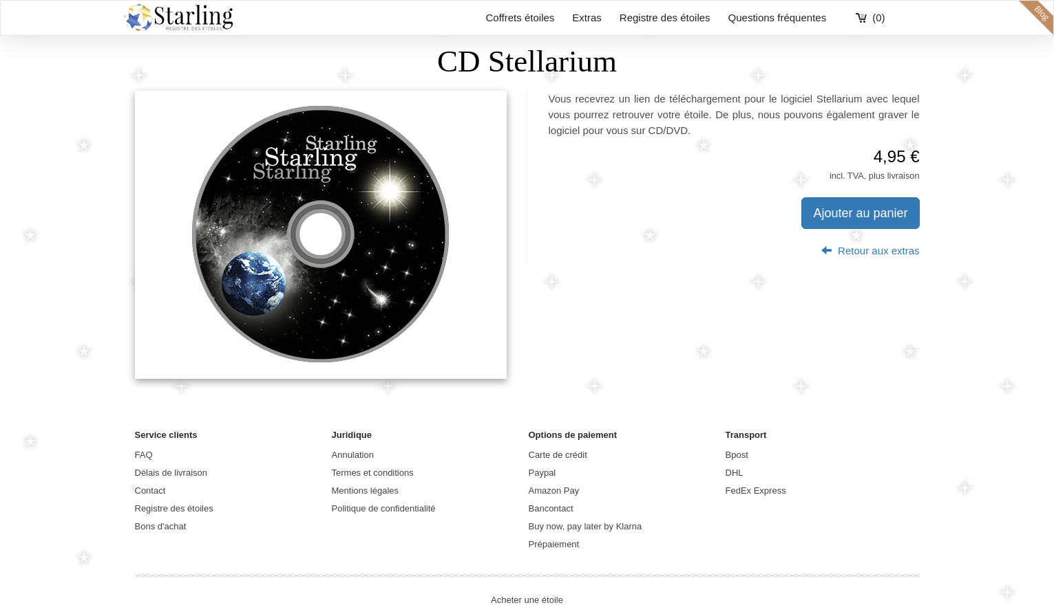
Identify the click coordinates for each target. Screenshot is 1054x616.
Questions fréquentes (777, 17)
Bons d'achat (161, 526)
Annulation (353, 455)
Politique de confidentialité (384, 508)
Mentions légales (365, 490)
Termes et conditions (373, 473)
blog (1036, 18)
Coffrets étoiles (520, 17)
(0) (878, 17)
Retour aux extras (870, 250)
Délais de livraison (171, 473)
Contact (150, 490)
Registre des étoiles (665, 17)
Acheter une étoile (527, 600)
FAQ (144, 455)
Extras (587, 17)
